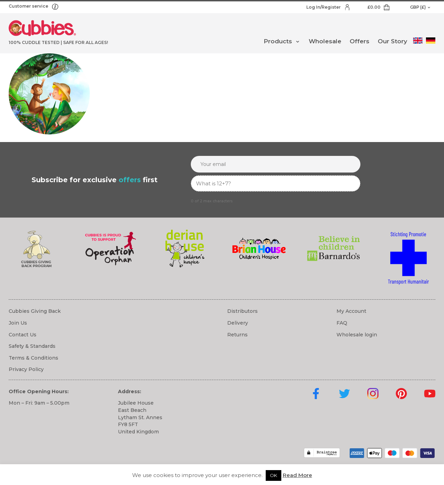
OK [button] (273, 475)
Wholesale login (356, 335)
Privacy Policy (26, 369)
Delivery (237, 323)
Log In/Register (324, 7)
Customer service (29, 6)
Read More (297, 475)
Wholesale (325, 41)
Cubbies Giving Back (35, 311)
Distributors (242, 311)
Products (278, 41)
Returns (237, 335)
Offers (359, 41)
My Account (351, 311)
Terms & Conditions (33, 358)
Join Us (18, 323)
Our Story (392, 41)
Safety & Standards (32, 346)
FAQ (341, 323)
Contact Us (22, 335)
